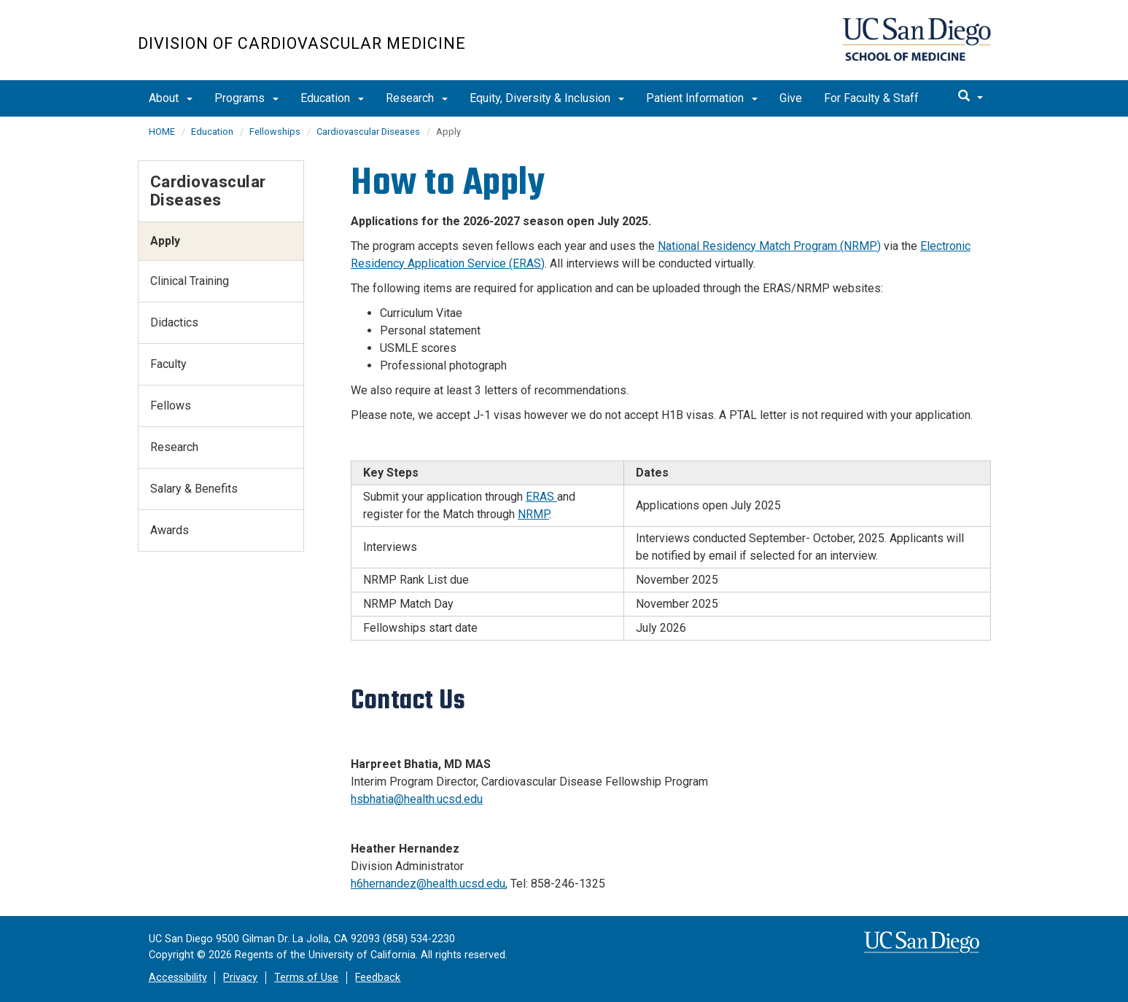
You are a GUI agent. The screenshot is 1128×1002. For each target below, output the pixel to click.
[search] (970, 97)
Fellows (170, 405)
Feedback (377, 977)
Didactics (174, 322)
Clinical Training (189, 281)
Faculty (168, 364)
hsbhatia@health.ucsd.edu (417, 799)
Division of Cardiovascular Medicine (302, 43)
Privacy (240, 977)
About (170, 98)
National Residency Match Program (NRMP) (769, 246)
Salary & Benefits (194, 489)
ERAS (541, 497)
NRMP (533, 514)
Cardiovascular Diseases (368, 131)
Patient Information (702, 98)
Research (417, 98)
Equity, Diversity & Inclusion (547, 98)
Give (790, 98)
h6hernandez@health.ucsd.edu (428, 884)
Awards (169, 530)
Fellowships (274, 131)
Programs (246, 98)
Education (332, 98)
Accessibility (178, 977)
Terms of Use (306, 977)
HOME (162, 131)
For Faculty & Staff (871, 98)
